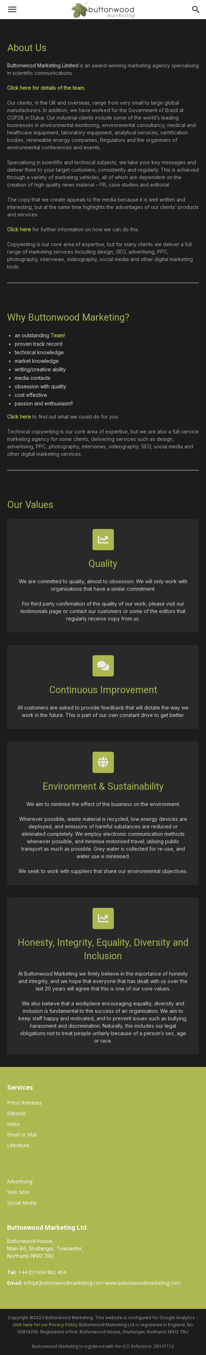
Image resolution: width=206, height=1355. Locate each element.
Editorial (16, 1113)
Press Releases (24, 1102)
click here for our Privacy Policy (45, 1324)
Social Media (21, 1202)
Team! (58, 335)
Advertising (19, 1181)
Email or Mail (22, 1134)
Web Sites (18, 1192)
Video (13, 1124)
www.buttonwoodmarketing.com (143, 1282)
